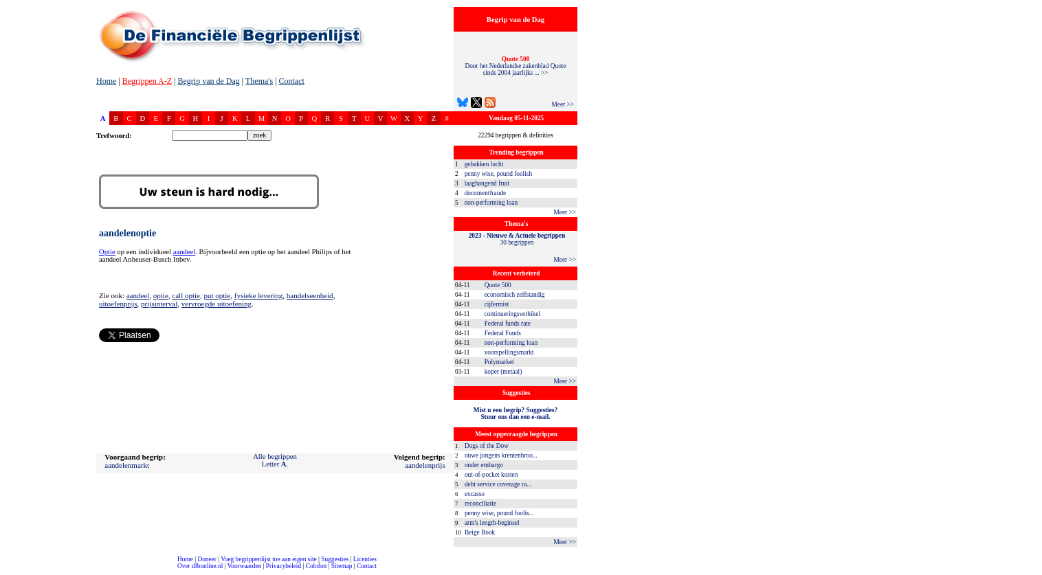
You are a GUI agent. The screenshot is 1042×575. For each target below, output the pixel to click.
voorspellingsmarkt (509, 352)
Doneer (206, 559)
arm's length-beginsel (492, 522)
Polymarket (499, 362)
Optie (107, 252)
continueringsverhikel (512, 314)
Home (106, 81)
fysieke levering (258, 295)
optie (160, 295)
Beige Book (480, 532)
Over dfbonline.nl (200, 566)
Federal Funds (503, 333)
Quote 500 (498, 285)
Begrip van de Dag (208, 81)
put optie (216, 295)
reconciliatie (480, 503)
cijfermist (497, 304)
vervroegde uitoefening (216, 304)
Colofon (316, 566)
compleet (7, 571)
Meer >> (562, 104)
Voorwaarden (245, 566)
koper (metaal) (503, 371)
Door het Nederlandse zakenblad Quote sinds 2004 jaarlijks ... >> (515, 66)
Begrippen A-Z (147, 81)
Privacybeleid (283, 566)
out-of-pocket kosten (491, 474)
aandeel (184, 252)
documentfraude (486, 193)
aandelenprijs (425, 465)
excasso (475, 494)
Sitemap (342, 566)
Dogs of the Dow (487, 445)
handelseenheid (310, 295)
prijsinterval (159, 304)
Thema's (259, 81)
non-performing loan (491, 202)
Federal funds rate (508, 323)
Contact (291, 81)
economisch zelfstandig (515, 294)
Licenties (365, 559)
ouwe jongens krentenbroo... (501, 455)
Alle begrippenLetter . (275, 460)
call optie (186, 295)
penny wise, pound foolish (498, 173)
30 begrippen (517, 239)
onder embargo (484, 465)
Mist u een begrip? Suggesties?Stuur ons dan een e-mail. (515, 413)
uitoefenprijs (118, 304)
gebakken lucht (484, 164)
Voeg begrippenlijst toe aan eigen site (268, 559)
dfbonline (1029, 571)
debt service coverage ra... (498, 484)
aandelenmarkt (126, 465)
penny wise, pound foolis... (499, 513)
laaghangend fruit (487, 183)
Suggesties (334, 559)
